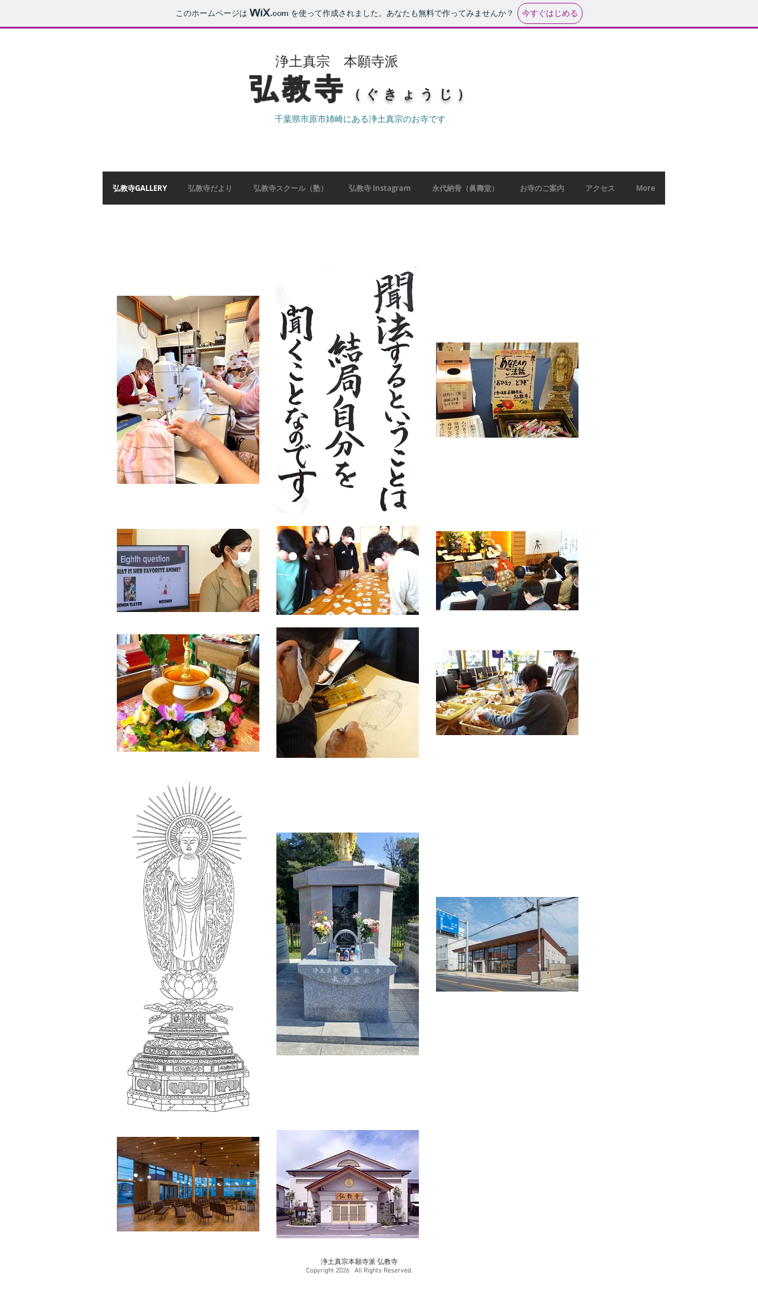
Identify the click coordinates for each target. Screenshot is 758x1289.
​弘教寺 (299, 89)
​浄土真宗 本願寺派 (336, 61)
